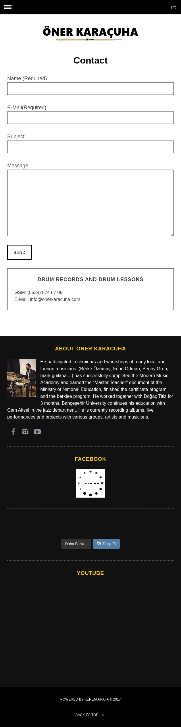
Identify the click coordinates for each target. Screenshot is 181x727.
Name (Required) (90, 85)
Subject (90, 143)
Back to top (90, 715)
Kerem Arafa (96, 699)
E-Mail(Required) (90, 114)
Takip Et (106, 543)
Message (90, 199)
